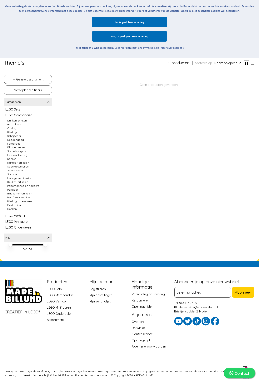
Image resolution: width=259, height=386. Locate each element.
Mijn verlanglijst (100, 301)
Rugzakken (14, 124)
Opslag (11, 128)
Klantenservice (142, 334)
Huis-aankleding (17, 155)
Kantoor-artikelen (18, 162)
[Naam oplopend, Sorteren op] (227, 63)
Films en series (16, 147)
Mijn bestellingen (100, 295)
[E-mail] (204, 292)
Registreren (97, 289)
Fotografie (13, 143)
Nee (113, 36)
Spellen (11, 158)
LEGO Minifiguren (17, 222)
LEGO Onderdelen (18, 227)
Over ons (138, 322)
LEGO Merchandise (18, 115)
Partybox (12, 189)
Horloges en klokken (19, 178)
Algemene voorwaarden (149, 346)
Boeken (12, 208)
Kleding (12, 132)
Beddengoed (15, 139)
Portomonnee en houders (23, 185)
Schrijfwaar (14, 135)
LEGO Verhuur (15, 216)
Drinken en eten (17, 120)
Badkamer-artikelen (19, 193)
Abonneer (244, 292)
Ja (116, 22)
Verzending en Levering (148, 294)
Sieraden (12, 174)
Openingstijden (142, 306)
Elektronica (14, 205)
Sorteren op (203, 63)
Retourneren (140, 300)
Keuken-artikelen (17, 181)
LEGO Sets (12, 109)
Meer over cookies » (172, 47)
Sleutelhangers (16, 151)
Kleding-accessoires (19, 201)
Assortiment (55, 320)
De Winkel (138, 328)
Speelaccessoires (17, 166)
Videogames (15, 170)
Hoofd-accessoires (18, 197)
